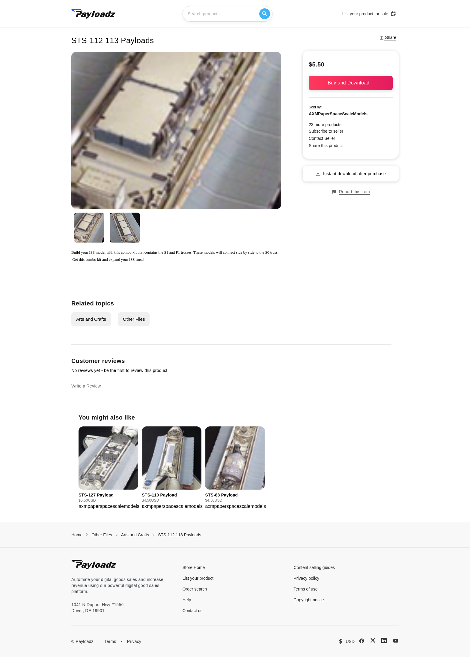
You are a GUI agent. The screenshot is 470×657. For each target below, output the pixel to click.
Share (387, 37)
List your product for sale (369, 13)
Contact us (193, 610)
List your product (198, 578)
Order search (195, 589)
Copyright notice (308, 599)
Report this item (351, 191)
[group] (108, 468)
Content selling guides (314, 567)
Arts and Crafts (91, 319)
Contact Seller (322, 138)
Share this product (326, 145)
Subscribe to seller (326, 131)
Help (187, 599)
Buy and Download (351, 82)
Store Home (194, 567)
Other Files (134, 319)
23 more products (325, 124)
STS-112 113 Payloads (179, 534)
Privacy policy (306, 578)
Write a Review (86, 386)
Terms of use (305, 589)
